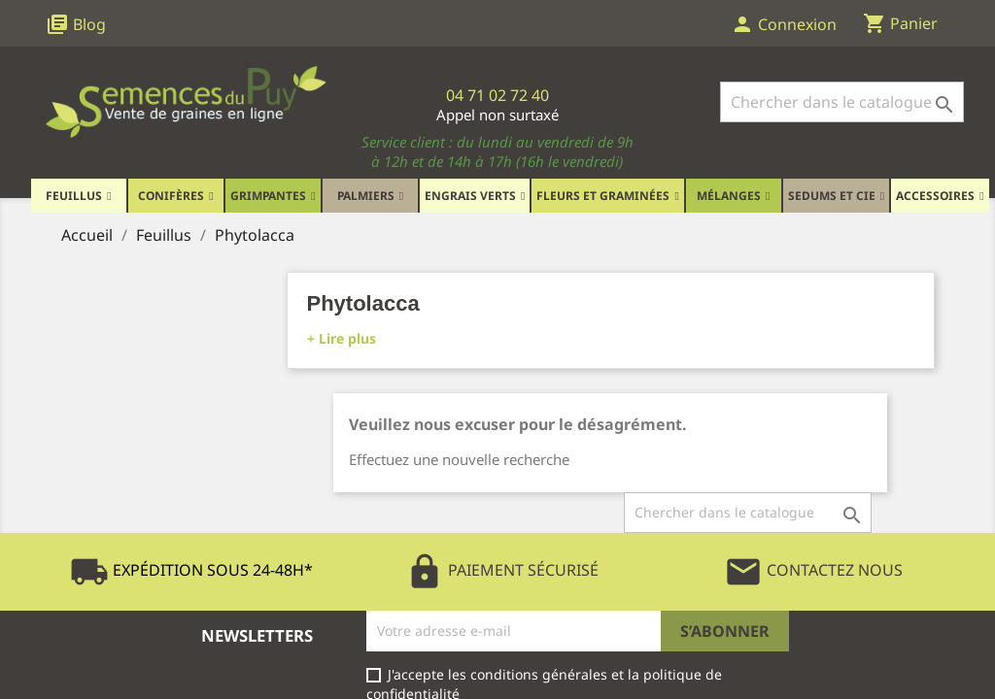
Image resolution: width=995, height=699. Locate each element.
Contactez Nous (813, 570)
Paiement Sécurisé (502, 570)
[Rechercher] (842, 102)
